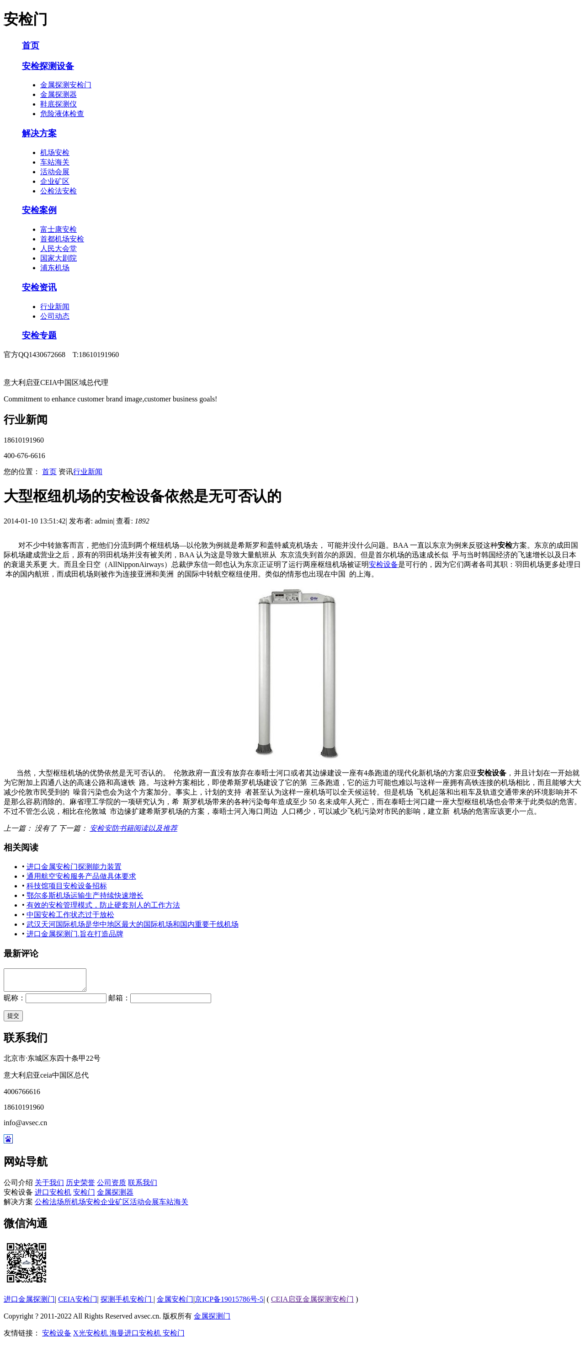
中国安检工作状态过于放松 (70, 915)
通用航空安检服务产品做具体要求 (81, 876)
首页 (30, 45)
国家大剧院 (58, 258)
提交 (13, 1019)
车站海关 (54, 162)
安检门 (84, 1196)
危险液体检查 (62, 114)
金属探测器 (58, 94)
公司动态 (54, 316)
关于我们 (49, 1187)
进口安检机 (53, 1196)
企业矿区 (54, 181)
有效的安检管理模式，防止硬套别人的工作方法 (103, 905)
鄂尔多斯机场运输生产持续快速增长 (85, 895)
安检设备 (383, 564)
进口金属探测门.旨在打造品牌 (75, 934)
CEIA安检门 (77, 1303)
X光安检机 (91, 1337)
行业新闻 (54, 306)
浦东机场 (54, 268)
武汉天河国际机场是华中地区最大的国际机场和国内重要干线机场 (133, 924)
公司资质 (111, 1187)
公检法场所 (53, 1206)
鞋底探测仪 (58, 104)
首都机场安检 (62, 239)
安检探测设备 (48, 66)
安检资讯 (39, 287)
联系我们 (142, 1187)
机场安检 (54, 152)
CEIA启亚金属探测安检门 (312, 1303)
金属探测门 (212, 1320)
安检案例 (39, 210)
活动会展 (54, 172)
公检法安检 (58, 191)
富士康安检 (58, 229)
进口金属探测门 (29, 1303)
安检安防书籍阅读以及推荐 (133, 828)
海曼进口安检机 (136, 1337)
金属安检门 (175, 1303)
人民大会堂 (58, 248)
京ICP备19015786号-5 (229, 1303)
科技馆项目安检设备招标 (67, 886)
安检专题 (39, 335)
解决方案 (39, 133)
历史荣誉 (80, 1187)
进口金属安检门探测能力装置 (74, 867)
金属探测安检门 (65, 85)
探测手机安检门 (127, 1303)
